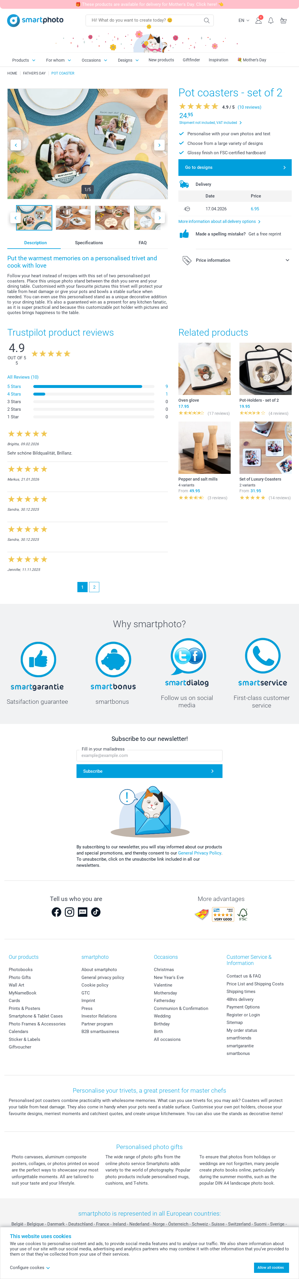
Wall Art (16, 985)
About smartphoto (99, 969)
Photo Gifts (20, 977)
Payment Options (243, 1007)
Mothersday (165, 993)
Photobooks (21, 969)
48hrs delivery (240, 999)
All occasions (167, 1039)
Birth (158, 1031)
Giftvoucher (20, 1047)
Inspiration (218, 60)
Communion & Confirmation (181, 1008)
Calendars (18, 1031)
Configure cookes (30, 1267)
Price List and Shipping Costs (255, 984)
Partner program (97, 1024)
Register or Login (243, 1015)
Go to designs (199, 167)
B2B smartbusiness (100, 1031)
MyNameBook (22, 993)
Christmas (164, 969)
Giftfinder (191, 60)
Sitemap (235, 1022)
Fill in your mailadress (103, 749)
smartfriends (239, 1038)
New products (161, 60)
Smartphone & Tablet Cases (36, 1016)
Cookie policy (94, 985)
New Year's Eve (169, 977)
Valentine (163, 985)
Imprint (88, 1000)
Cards (14, 1000)
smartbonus (238, 1053)
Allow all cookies (271, 1268)
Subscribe (92, 771)
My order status (242, 1030)
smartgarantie (240, 1045)
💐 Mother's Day (251, 60)
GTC (85, 993)
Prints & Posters (24, 1008)
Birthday (162, 1024)
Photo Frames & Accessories (37, 1024)
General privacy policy (102, 977)
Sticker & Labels (24, 1039)
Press (87, 1008)
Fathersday (164, 1000)
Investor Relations (99, 1016)
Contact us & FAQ (244, 976)
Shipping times (241, 991)
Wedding (162, 1016)
